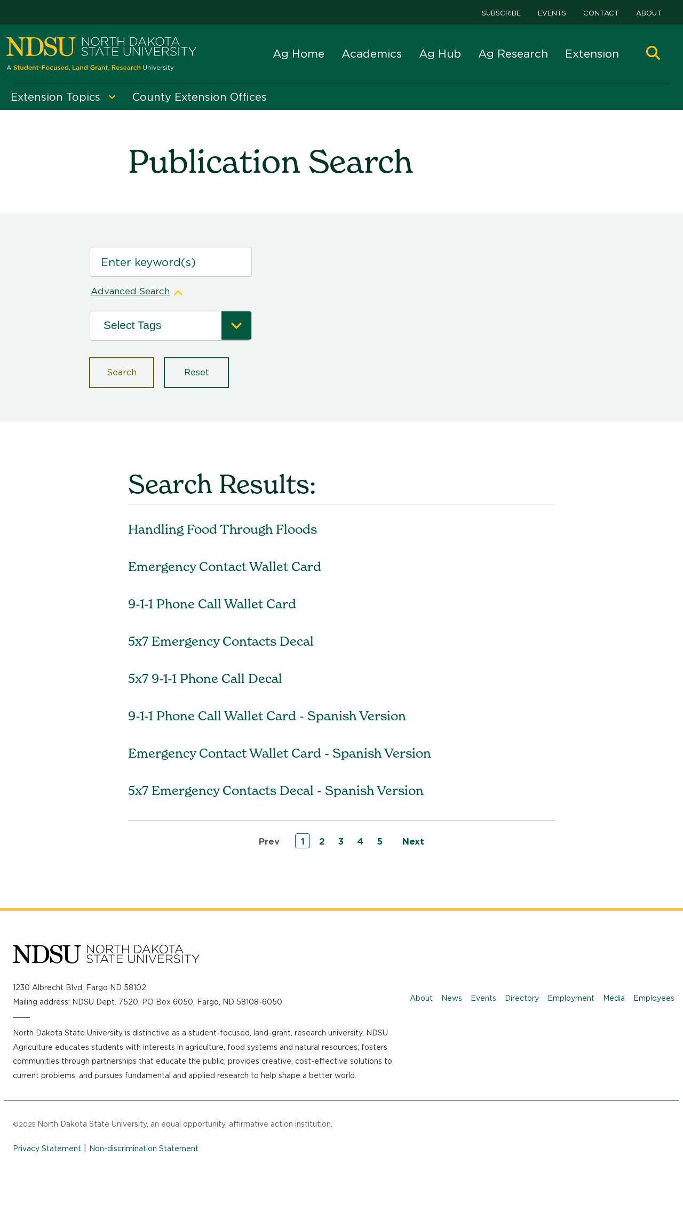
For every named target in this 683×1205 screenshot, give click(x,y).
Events (552, 13)
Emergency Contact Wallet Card (224, 566)
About (649, 13)
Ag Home (298, 53)
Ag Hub (440, 53)
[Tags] (163, 326)
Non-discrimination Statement (143, 1148)
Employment (570, 998)
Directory (522, 998)
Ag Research (513, 53)
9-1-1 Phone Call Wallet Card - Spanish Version (267, 716)
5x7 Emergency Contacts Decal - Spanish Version (276, 790)
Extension (592, 53)
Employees (653, 998)
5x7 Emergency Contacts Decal (221, 641)
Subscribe (501, 13)
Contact (601, 13)
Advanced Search (130, 291)
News (451, 998)
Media (614, 998)
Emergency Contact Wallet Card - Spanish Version (279, 753)
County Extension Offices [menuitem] (199, 97)
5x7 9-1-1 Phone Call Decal (205, 678)
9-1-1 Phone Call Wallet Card (212, 604)
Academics (372, 53)
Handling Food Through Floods (222, 529)
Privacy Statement (47, 1148)
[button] (653, 54)
